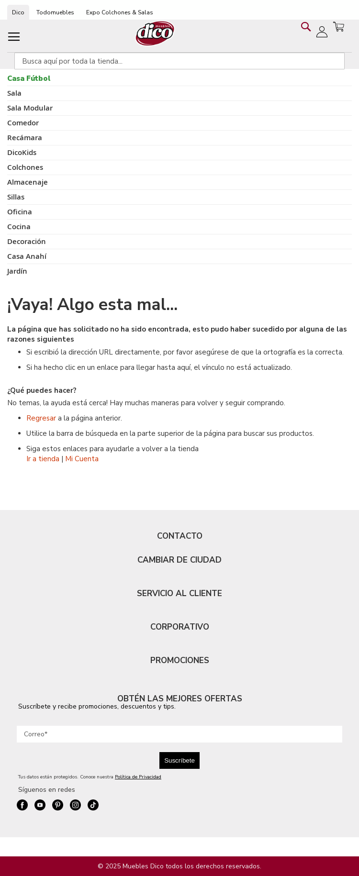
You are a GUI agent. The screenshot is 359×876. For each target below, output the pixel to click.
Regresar (41, 418)
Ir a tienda (42, 459)
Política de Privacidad (138, 777)
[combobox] (179, 61)
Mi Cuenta (82, 459)
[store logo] (155, 33)
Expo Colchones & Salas (119, 12)
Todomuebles (55, 12)
